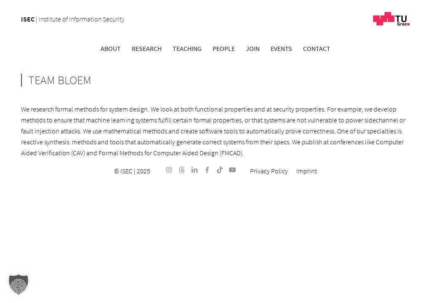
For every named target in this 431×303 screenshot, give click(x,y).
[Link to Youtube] (232, 169)
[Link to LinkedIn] (194, 169)
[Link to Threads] (182, 169)
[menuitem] (110, 48)
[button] (18, 284)
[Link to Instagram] (169, 169)
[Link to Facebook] (207, 169)
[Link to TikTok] (219, 169)
